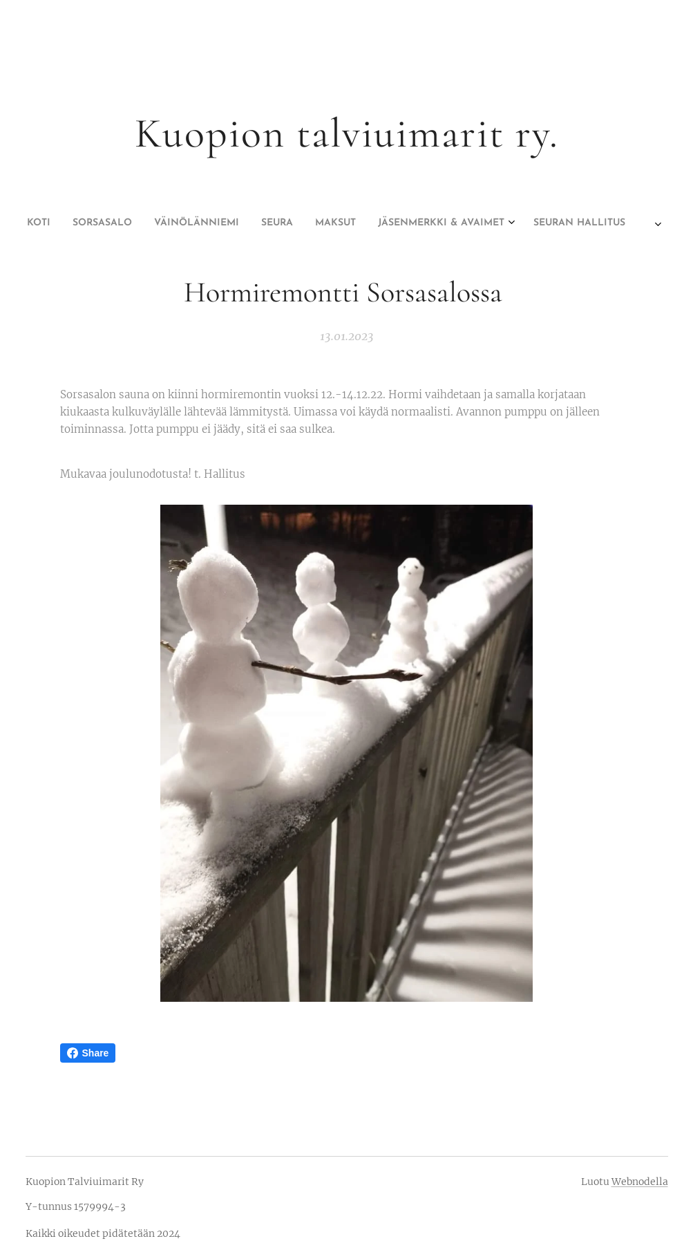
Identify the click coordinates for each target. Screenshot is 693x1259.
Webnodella (639, 1181)
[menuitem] (263, 223)
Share (88, 1053)
